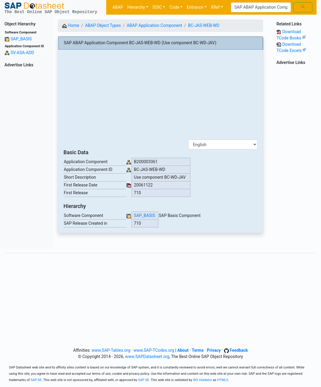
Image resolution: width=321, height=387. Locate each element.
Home (70, 25)
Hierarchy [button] (136, 7)
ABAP (117, 7)
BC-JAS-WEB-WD (203, 25)
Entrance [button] (195, 7)
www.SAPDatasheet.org (147, 356)
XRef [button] (215, 7)
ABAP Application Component (154, 25)
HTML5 (222, 380)
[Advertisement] (26, 159)
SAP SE (36, 380)
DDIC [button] (157, 7)
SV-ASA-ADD (22, 52)
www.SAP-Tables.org (111, 350)
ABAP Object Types (103, 25)
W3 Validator (202, 380)
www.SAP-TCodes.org (153, 350)
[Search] (261, 7)
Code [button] (174, 7)
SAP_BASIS (21, 38)
